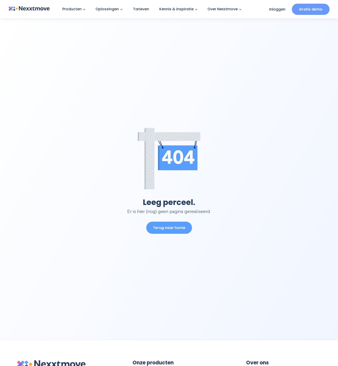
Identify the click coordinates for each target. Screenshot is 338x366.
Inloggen (277, 9)
